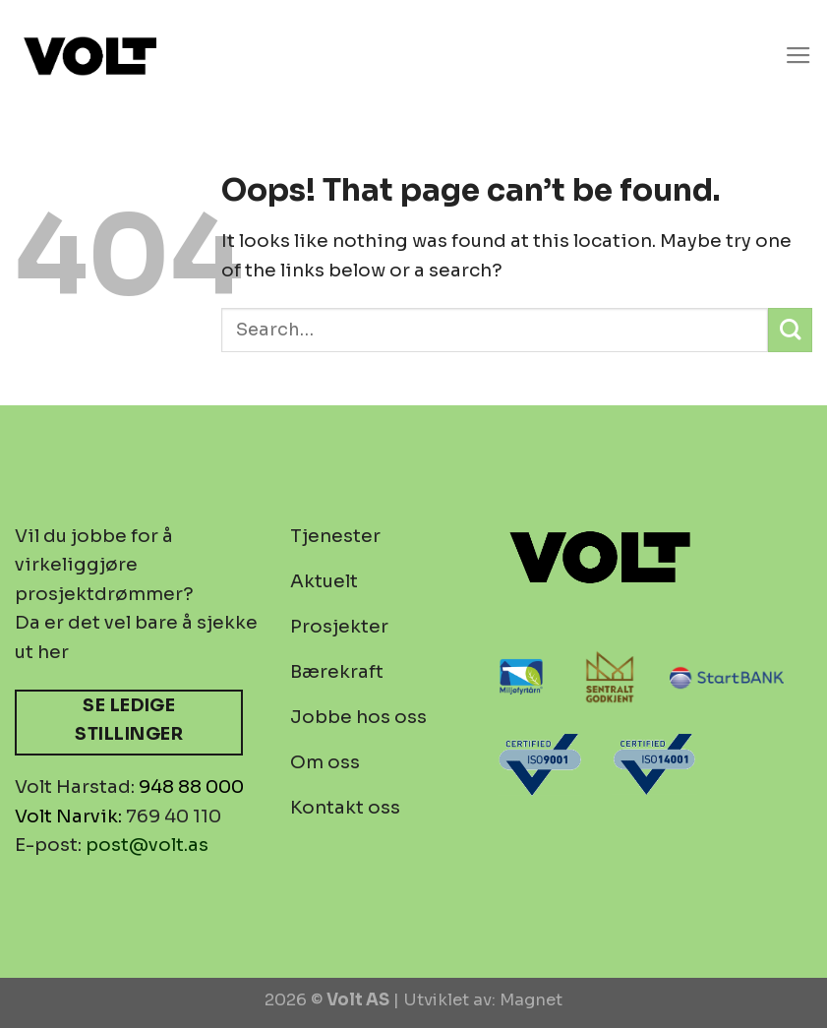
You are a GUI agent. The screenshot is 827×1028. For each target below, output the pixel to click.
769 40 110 (173, 816)
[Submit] (790, 330)
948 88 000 (191, 786)
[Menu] (798, 56)
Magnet (531, 1000)
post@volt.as (147, 844)
